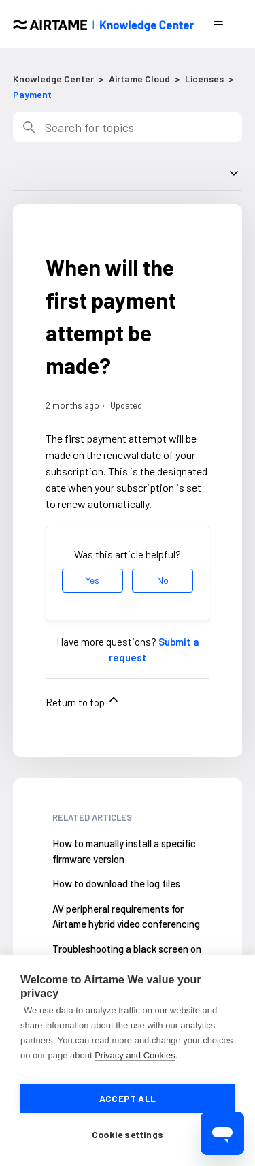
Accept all (127, 1098)
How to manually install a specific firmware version (124, 851)
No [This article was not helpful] (163, 580)
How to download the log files (116, 883)
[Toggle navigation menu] (218, 24)
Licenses (204, 78)
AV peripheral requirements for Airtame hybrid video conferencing (126, 916)
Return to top (83, 700)
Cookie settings (127, 1134)
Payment (32, 94)
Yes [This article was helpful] (92, 580)
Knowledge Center (53, 78)
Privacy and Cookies (135, 1055)
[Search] (128, 127)
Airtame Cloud (139, 78)
